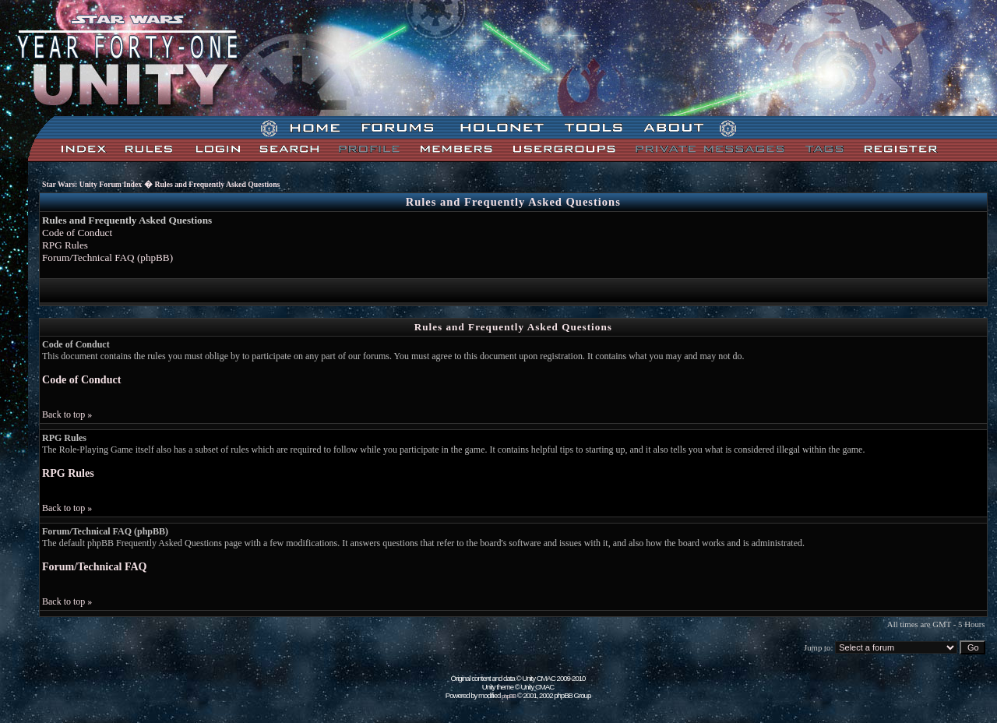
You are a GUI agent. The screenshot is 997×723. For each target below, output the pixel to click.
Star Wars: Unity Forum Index (92, 184)
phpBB (509, 696)
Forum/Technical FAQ (94, 566)
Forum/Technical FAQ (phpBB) (107, 257)
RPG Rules (65, 245)
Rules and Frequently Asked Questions (217, 184)
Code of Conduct (77, 232)
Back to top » (67, 414)
